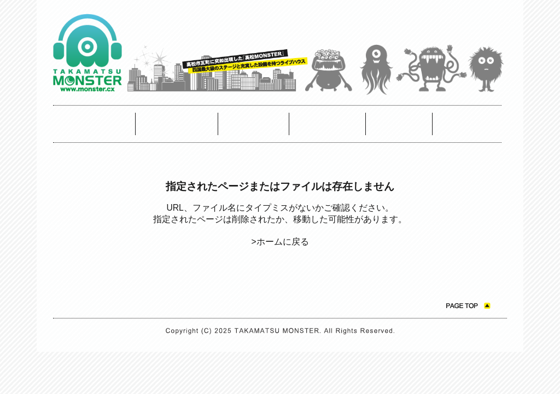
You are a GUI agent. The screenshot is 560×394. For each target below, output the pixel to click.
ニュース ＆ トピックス (467, 124)
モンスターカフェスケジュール (177, 124)
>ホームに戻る (279, 241)
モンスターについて (327, 124)
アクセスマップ (253, 124)
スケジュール (94, 124)
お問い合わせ (399, 124)
